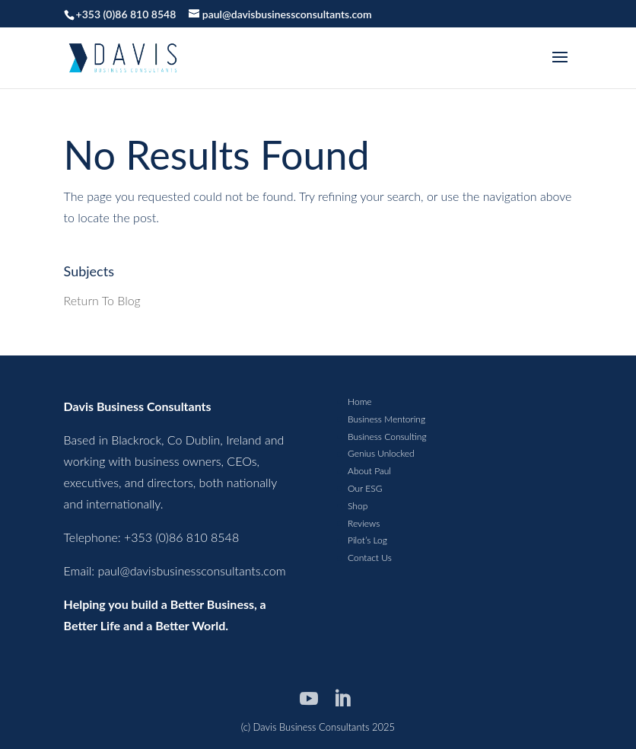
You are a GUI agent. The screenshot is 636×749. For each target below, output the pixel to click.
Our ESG (365, 488)
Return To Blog (102, 300)
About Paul (369, 470)
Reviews (364, 523)
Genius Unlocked (381, 453)
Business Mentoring (386, 419)
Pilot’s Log (367, 540)
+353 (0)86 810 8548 (126, 14)
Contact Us (370, 557)
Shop (357, 506)
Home (359, 401)
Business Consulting (387, 436)
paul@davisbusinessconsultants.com (192, 570)
